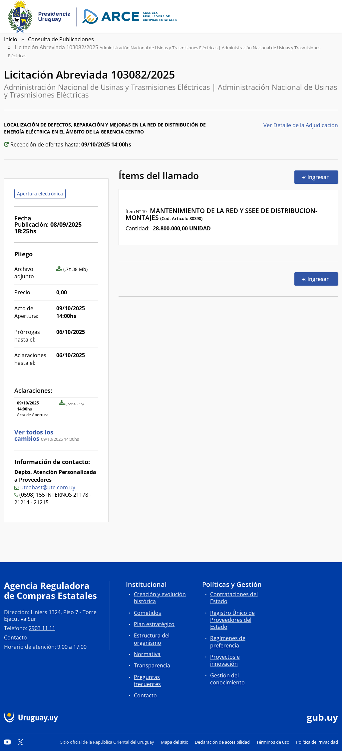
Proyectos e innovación (225, 660)
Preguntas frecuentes (147, 680)
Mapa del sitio (174, 742)
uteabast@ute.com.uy (47, 487)
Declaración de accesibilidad (222, 742)
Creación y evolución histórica (160, 598)
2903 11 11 (42, 628)
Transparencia (152, 665)
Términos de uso (272, 742)
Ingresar (320, 177)
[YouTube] (7, 742)
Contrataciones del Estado (234, 598)
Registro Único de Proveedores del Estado (232, 619)
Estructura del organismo (152, 639)
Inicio (10, 39)
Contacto (15, 637)
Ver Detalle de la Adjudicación (300, 125)
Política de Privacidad (317, 742)
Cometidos (147, 613)
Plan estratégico (154, 624)
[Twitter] (20, 742)
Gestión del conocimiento (227, 679)
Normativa (147, 654)
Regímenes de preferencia (227, 641)
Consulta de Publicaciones (61, 39)
